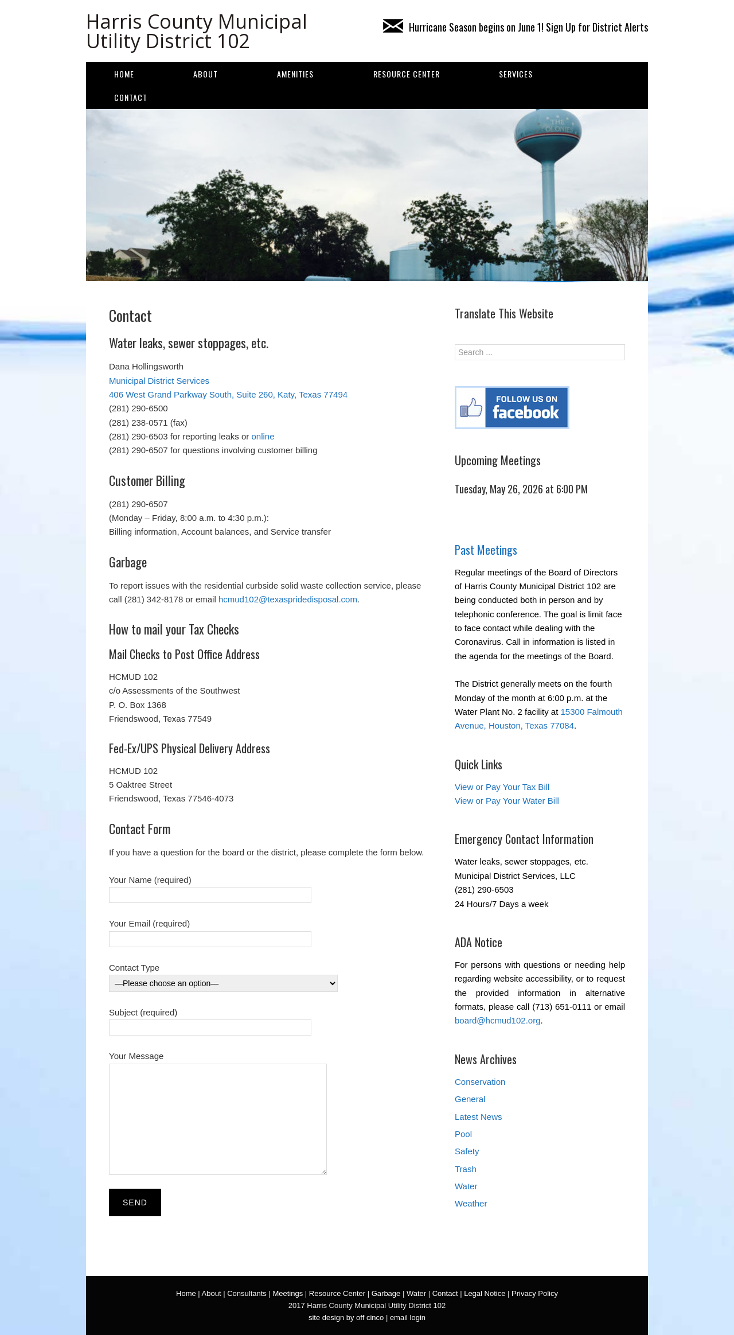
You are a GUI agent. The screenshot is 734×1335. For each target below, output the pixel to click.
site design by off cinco (346, 1317)
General (470, 1099)
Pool (463, 1134)
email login (407, 1317)
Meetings (287, 1293)
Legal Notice (484, 1293)
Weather (471, 1203)
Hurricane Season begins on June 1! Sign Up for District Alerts (515, 27)
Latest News (478, 1117)
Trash (466, 1169)
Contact (130, 97)
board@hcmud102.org (498, 1020)
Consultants (247, 1293)
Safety (467, 1151)
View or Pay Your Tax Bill (502, 787)
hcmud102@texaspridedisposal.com (287, 599)
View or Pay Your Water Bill (507, 800)
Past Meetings (486, 549)
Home (124, 74)
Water (466, 1186)
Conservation (480, 1082)
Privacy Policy (535, 1293)
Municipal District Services (159, 381)
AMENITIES (295, 74)
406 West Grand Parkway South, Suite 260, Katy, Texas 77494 (228, 394)
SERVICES (516, 74)
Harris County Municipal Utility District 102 (196, 31)
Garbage (386, 1293)
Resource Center (406, 74)
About (205, 74)
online (262, 436)
